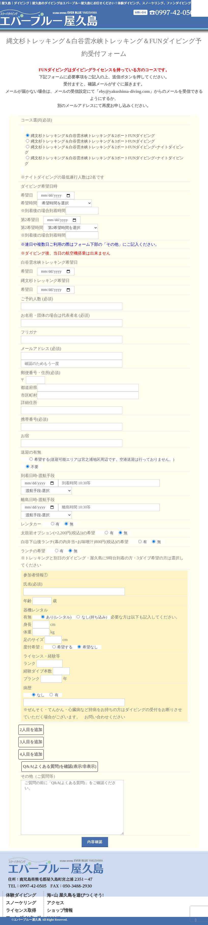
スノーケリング (21, 902)
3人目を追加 (31, 741)
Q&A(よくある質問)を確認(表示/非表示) (59, 766)
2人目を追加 (31, 729)
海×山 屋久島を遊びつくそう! (75, 895)
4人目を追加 (31, 754)
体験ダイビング (21, 895)
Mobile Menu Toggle (199, 8)
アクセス (55, 902)
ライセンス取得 (21, 910)
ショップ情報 (60, 910)
